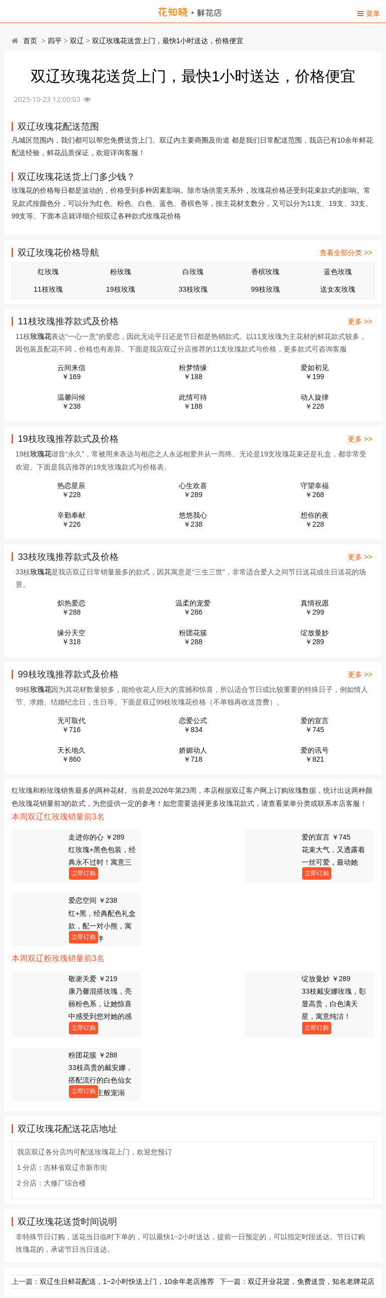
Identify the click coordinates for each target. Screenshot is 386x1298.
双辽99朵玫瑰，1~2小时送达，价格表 (77, 1209)
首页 (30, 41)
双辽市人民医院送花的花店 (60, 1227)
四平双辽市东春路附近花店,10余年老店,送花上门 (94, 1244)
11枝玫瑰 (48, 289)
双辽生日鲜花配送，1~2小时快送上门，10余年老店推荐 (127, 1154)
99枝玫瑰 (265, 289)
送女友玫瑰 (337, 289)
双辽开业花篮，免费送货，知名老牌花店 (311, 1154)
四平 (55, 41)
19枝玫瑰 (120, 289)
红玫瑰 (48, 272)
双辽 (77, 41)
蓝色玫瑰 (338, 272)
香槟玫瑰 (265, 272)
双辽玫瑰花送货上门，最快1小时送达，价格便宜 (168, 41)
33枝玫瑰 (193, 289)
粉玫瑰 (120, 272)
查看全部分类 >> (346, 253)
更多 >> (360, 321)
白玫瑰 (193, 272)
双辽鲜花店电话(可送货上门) (62, 1279)
